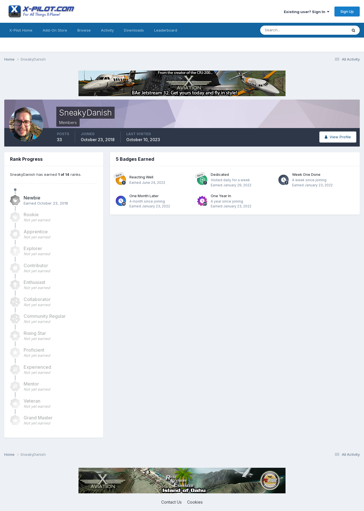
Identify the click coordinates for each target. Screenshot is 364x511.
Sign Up (347, 11)
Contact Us (171, 502)
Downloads (134, 30)
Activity (107, 30)
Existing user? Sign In (306, 11)
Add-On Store (55, 30)
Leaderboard (165, 30)
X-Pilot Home (20, 30)
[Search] (285, 30)
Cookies (195, 502)
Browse (84, 30)
